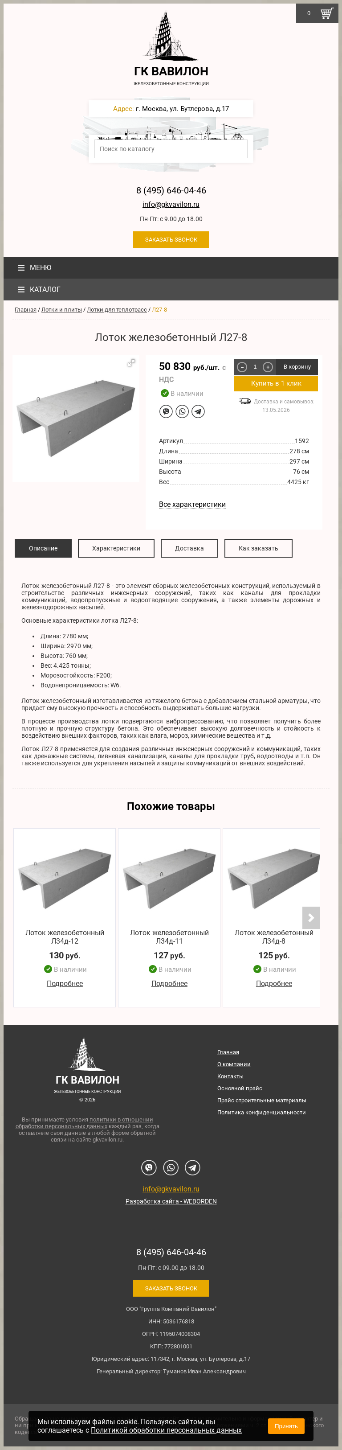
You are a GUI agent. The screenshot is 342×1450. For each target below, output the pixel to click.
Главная (26, 309)
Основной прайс (239, 1088)
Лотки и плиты (61, 309)
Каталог (38, 289)
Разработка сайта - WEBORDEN (171, 1201)
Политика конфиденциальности (261, 1112)
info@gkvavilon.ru (171, 204)
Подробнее (65, 983)
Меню (33, 267)
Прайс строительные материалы (261, 1100)
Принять (286, 1426)
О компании (234, 1064)
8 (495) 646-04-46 (171, 190)
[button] (131, 363)
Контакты (230, 1076)
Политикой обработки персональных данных (166, 1430)
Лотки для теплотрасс (117, 309)
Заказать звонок (171, 239)
